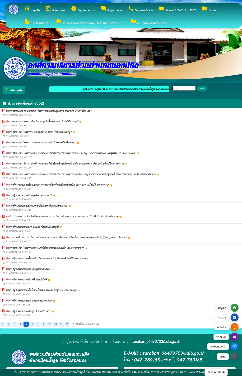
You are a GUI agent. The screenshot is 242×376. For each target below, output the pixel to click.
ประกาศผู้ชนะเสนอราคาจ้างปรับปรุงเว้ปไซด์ (28, 279)
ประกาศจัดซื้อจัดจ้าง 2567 (177, 9)
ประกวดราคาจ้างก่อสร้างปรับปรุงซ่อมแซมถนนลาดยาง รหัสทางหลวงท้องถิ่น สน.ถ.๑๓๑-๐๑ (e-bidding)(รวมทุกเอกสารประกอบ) (68, 237)
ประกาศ (209, 9)
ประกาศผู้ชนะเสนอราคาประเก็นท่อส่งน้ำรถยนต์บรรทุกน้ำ (34, 227)
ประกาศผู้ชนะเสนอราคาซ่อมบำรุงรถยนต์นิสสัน (29, 269)
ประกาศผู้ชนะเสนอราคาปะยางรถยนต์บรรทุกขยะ (30, 300)
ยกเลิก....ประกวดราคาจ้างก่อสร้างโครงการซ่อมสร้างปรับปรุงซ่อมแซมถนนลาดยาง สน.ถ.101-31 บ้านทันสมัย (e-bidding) (64, 216)
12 (67, 324)
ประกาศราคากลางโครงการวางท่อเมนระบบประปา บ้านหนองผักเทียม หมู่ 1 (43, 142)
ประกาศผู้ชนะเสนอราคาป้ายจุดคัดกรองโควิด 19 (30, 195)
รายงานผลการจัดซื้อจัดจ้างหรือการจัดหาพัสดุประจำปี (90, 21)
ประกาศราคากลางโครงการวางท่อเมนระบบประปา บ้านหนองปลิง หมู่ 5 (41, 132)
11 (61, 324)
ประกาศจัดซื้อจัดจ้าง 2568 (149, 21)
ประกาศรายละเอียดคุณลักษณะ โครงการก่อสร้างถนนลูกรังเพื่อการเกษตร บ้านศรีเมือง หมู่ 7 (50, 111)
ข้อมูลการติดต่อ (140, 9)
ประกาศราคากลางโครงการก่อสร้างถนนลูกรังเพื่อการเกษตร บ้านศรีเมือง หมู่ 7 (44, 121)
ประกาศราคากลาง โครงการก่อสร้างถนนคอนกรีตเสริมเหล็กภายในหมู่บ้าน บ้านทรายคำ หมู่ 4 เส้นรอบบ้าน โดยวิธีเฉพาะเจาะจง (66, 163)
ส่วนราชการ (55, 9)
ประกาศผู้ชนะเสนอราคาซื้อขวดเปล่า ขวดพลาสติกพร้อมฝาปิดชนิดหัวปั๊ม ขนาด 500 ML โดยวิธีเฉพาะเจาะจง (59, 184)
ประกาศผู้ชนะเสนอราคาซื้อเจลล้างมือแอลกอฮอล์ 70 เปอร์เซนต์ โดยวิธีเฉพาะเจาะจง (47, 258)
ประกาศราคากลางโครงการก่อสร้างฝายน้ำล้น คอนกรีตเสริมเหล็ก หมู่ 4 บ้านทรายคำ (46, 248)
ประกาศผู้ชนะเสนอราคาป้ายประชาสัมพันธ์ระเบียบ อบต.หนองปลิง (39, 206)
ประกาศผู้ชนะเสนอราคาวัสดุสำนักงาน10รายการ (30, 311)
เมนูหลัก (32, 9)
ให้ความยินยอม (216, 372)
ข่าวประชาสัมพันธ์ (37, 21)
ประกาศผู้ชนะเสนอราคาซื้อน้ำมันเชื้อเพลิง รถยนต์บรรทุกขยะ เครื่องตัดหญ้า (43, 290)
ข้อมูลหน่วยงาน (83, 9)
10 (55, 324)
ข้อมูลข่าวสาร (111, 9)
